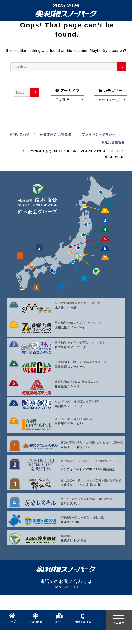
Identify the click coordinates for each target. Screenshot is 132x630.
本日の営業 (35, 624)
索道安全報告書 (112, 144)
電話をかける (83, 624)
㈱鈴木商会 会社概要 (98, 135)
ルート (59, 624)
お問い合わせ (60, 135)
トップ (12, 624)
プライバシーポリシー (71, 144)
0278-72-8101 (66, 604)
